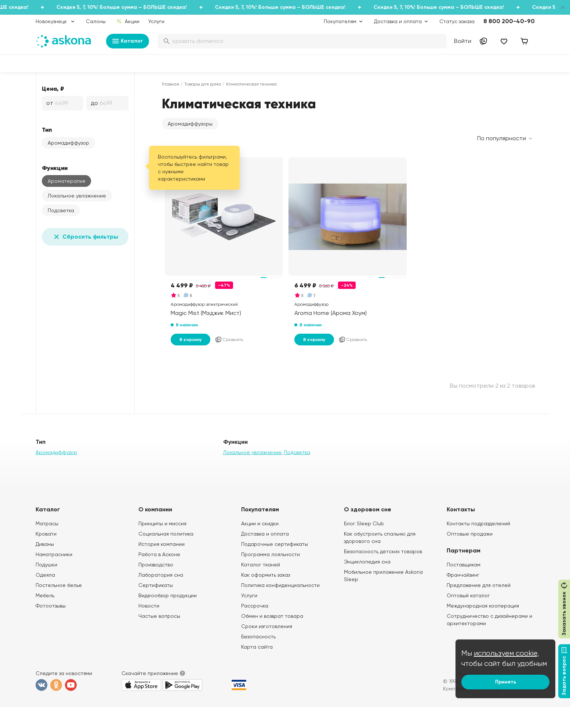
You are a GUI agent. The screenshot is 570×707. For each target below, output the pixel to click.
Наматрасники (54, 554)
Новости (148, 606)
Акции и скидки (260, 523)
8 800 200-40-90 (509, 21)
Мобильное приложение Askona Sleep (383, 575)
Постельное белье (59, 585)
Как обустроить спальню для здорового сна (379, 537)
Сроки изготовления (266, 626)
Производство (155, 565)
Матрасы (47, 523)
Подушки (46, 565)
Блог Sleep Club (364, 523)
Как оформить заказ (265, 575)
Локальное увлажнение (77, 196)
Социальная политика (165, 534)
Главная (170, 84)
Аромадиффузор (68, 143)
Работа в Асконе (159, 554)
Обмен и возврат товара (272, 616)
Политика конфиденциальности (280, 585)
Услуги (156, 21)
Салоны (96, 21)
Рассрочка (254, 606)
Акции (127, 21)
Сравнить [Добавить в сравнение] (229, 339)
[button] (190, 124)
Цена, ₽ (53, 88)
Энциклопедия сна (367, 562)
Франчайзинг (463, 575)
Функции (55, 167)
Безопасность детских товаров (383, 551)
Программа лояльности (270, 554)
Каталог (127, 41)
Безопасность (258, 636)
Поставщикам (463, 565)
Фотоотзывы (51, 606)
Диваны (45, 544)
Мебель (45, 595)
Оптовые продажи (470, 534)
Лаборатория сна (160, 575)
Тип (47, 129)
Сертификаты (155, 585)
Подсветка (61, 210)
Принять (505, 682)
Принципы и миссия (162, 523)
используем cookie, (506, 653)
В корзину (190, 339)
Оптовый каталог (468, 595)
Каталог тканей (260, 565)
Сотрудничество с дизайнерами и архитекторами (489, 619)
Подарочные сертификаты (274, 544)
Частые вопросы (159, 616)
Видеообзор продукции (167, 595)
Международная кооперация (483, 606)
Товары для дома (202, 84)
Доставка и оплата (265, 534)
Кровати (46, 534)
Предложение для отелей (479, 585)
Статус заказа (457, 21)
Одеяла (45, 575)
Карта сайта (257, 647)
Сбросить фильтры (85, 236)
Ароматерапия (66, 181)
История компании (161, 544)
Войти (462, 40)
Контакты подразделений (478, 523)
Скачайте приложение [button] (149, 673)
